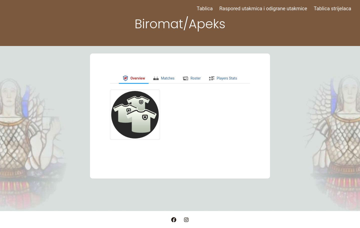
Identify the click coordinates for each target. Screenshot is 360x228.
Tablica (205, 9)
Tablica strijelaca (332, 9)
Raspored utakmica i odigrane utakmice (263, 9)
